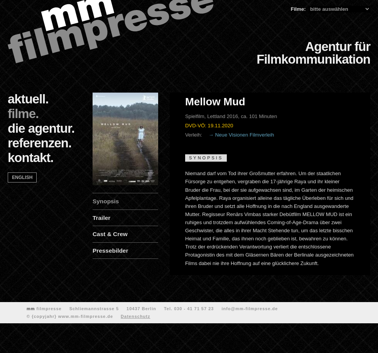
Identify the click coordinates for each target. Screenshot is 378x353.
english (22, 177)
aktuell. (28, 99)
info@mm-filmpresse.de (249, 308)
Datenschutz (135, 316)
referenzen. (39, 143)
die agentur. (41, 128)
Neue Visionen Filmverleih (244, 135)
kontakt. (31, 157)
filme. (23, 113)
